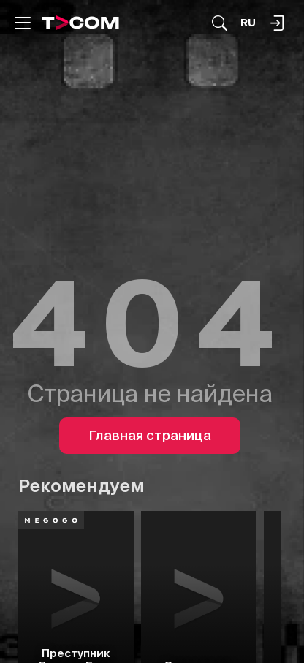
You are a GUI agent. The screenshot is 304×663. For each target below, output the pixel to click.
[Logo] (80, 22)
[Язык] (248, 23)
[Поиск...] (219, 23)
